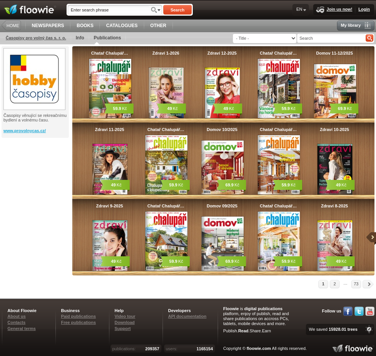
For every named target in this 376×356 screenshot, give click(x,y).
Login (364, 9)
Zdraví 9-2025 (109, 206)
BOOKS (85, 25)
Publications (107, 39)
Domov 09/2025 (222, 206)
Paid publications (78, 316)
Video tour (125, 316)
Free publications (78, 322)
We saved (333, 329)
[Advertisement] (36, 168)
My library (356, 25)
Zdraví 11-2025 (109, 129)
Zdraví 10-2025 (334, 129)
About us (17, 316)
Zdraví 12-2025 (221, 53)
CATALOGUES (121, 25)
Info (80, 37)
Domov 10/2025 (222, 129)
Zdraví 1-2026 (165, 53)
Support (123, 328)
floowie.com (259, 348)
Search (178, 10)
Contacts (17, 322)
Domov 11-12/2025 (334, 53)
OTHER (158, 25)
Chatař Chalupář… (109, 53)
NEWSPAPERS (48, 25)
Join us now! (334, 9)
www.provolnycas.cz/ (24, 130)
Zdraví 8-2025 (334, 206)
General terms (22, 328)
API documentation (187, 316)
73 (356, 284)
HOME (13, 25)
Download (125, 322)
